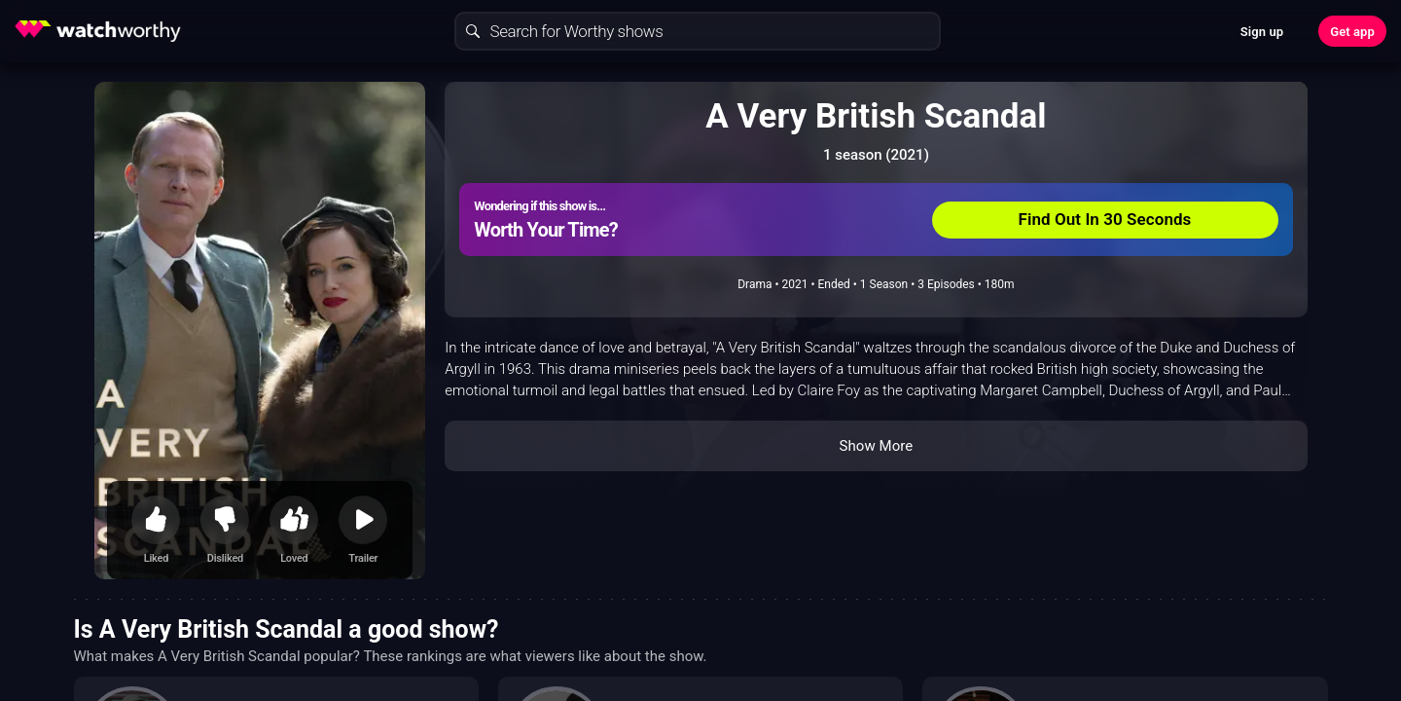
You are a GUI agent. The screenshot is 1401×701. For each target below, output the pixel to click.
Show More (876, 446)
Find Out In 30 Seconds (1105, 219)
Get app (1352, 31)
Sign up (1261, 31)
